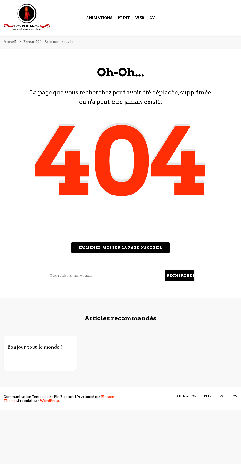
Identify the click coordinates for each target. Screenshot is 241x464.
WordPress (49, 400)
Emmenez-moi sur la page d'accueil (120, 248)
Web (139, 18)
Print (124, 18)
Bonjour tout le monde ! (34, 346)
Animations (99, 18)
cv (152, 18)
